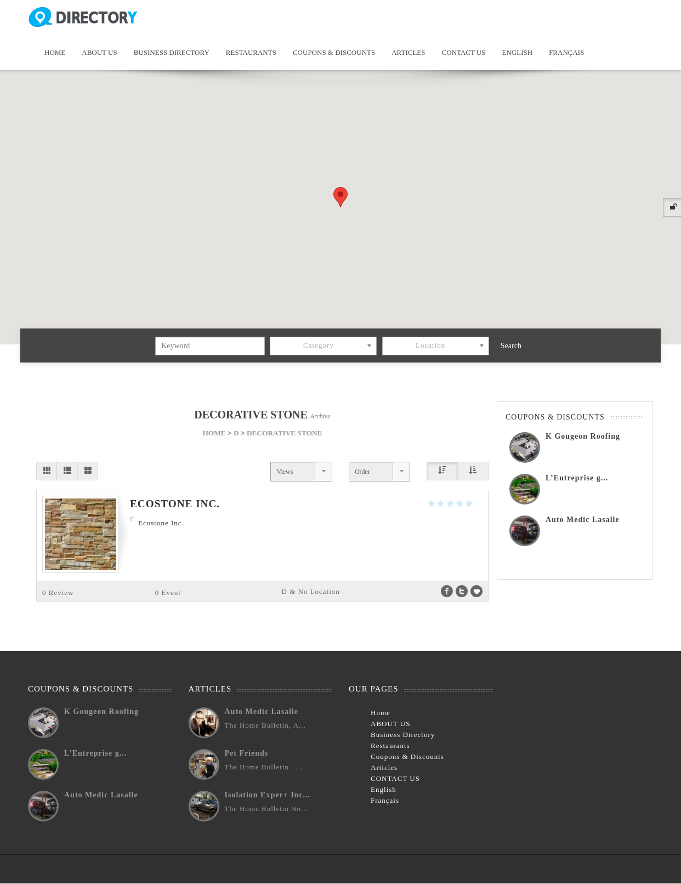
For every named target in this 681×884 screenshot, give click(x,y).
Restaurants (251, 52)
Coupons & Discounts (334, 52)
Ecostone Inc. (175, 503)
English (517, 52)
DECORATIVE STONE (284, 433)
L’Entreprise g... (577, 478)
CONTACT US (464, 52)
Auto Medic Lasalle (583, 519)
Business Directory (171, 52)
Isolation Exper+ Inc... (268, 795)
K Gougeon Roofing (583, 436)
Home (54, 52)
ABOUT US (99, 52)
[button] (340, 197)
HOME (213, 433)
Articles (408, 52)
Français (566, 52)
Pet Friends (247, 753)
